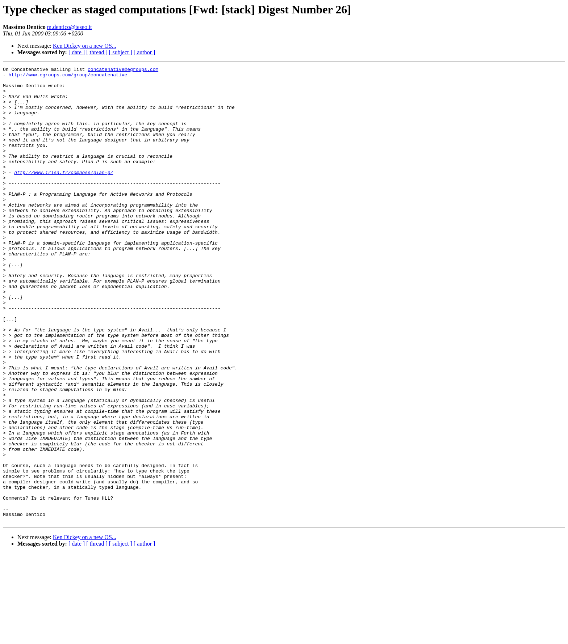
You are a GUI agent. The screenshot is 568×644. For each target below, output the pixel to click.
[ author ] (144, 52)
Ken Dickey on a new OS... (84, 46)
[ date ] (76, 52)
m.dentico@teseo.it (69, 27)
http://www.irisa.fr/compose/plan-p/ (63, 194)
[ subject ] (120, 52)
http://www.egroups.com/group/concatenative (68, 76)
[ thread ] (97, 52)
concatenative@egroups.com (123, 70)
